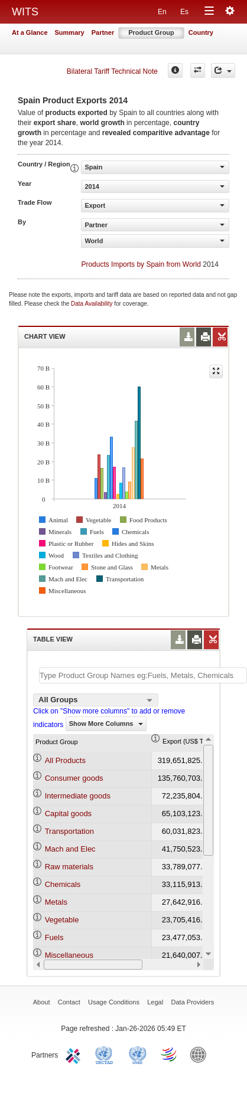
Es (184, 12)
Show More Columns (106, 723)
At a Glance (30, 32)
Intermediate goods (77, 795)
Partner (103, 32)
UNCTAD (106, 1054)
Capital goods (68, 813)
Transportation (69, 831)
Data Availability (92, 303)
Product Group (151, 32)
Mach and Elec (70, 848)
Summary (69, 32)
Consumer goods (74, 778)
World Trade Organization (169, 1054)
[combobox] (95, 699)
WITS (25, 12)
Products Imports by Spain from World (141, 264)
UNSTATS (138, 1054)
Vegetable (62, 919)
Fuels (54, 937)
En (162, 12)
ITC (75, 1054)
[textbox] (143, 675)
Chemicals (63, 884)
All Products (65, 760)
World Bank (201, 1054)
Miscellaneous (69, 955)
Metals (56, 902)
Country (200, 32)
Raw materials (69, 866)
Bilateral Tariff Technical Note (112, 71)
